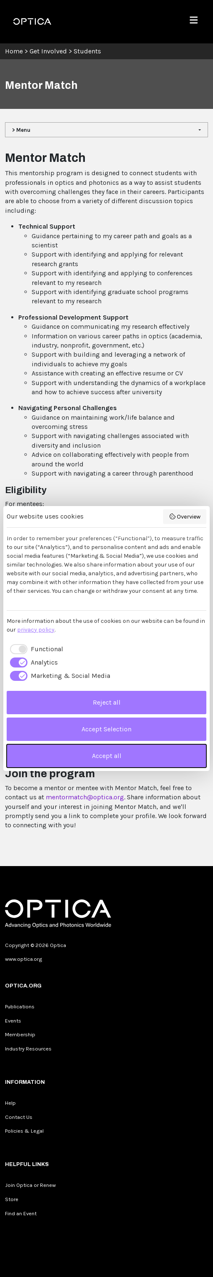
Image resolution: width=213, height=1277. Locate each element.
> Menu (21, 130)
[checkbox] (35, 649)
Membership (20, 1034)
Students (87, 51)
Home (14, 51)
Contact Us (18, 1117)
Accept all (106, 756)
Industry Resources (28, 1048)
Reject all (107, 702)
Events (13, 1021)
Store (11, 1199)
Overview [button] (185, 516)
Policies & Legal (24, 1131)
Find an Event (21, 1213)
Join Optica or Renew (30, 1185)
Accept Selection (106, 729)
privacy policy (35, 629)
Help (10, 1103)
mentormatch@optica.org (85, 797)
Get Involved (48, 51)
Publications (20, 1006)
